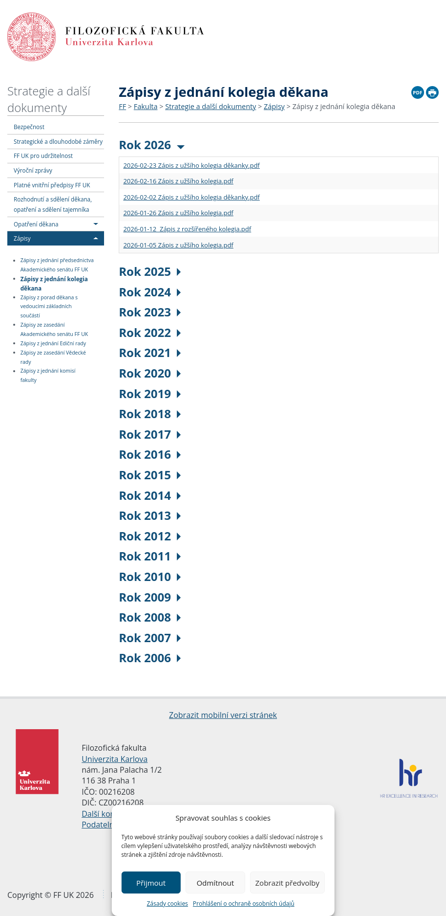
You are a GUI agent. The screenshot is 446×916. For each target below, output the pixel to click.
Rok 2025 (150, 271)
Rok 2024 (150, 292)
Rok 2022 (150, 332)
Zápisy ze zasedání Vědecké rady (53, 357)
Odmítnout (215, 883)
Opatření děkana (36, 224)
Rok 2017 (150, 434)
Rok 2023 (150, 312)
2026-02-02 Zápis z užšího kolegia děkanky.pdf (191, 197)
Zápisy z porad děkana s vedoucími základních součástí (49, 306)
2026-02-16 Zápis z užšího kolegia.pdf (178, 181)
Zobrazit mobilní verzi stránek (223, 715)
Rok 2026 (152, 144)
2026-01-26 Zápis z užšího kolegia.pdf (178, 212)
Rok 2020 (150, 373)
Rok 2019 (150, 393)
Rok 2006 (150, 657)
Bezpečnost (29, 127)
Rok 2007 (150, 637)
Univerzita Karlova (115, 759)
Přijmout (151, 883)
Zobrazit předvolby (287, 883)
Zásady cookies (167, 903)
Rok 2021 (150, 352)
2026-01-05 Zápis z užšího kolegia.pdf (178, 245)
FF (122, 106)
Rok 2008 (150, 617)
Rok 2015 (150, 475)
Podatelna (100, 824)
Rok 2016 (150, 454)
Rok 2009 (150, 597)
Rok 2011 (150, 556)
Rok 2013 (150, 515)
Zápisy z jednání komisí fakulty (48, 376)
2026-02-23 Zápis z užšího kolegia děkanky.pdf (191, 165)
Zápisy (22, 238)
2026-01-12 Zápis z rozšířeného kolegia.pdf (187, 228)
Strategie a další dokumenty (48, 99)
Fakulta (146, 106)
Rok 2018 (150, 413)
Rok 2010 (150, 576)
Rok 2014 (150, 495)
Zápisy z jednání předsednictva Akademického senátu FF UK (57, 265)
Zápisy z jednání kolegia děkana (54, 282)
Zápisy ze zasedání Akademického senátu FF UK (54, 329)
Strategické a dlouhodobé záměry (58, 141)
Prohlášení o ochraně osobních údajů (244, 903)
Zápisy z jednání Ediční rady (53, 343)
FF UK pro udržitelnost (43, 155)
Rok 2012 (150, 536)
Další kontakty (107, 813)
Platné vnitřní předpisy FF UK (52, 185)
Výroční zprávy (33, 170)
